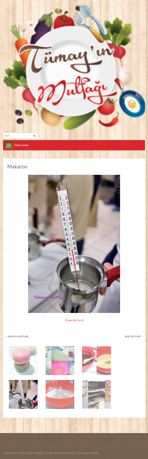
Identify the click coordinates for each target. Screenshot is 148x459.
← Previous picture (17, 336)
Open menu (21, 145)
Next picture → (134, 336)
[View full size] (74, 320)
